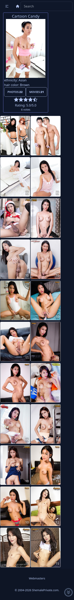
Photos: (14, 92)
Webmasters (37, 578)
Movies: (36, 92)
